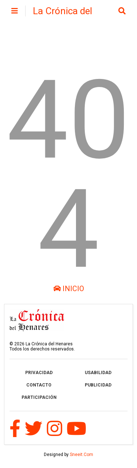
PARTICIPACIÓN (39, 397)
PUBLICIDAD (98, 385)
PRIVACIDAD (39, 372)
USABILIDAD (98, 372)
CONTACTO (39, 385)
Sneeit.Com (81, 454)
